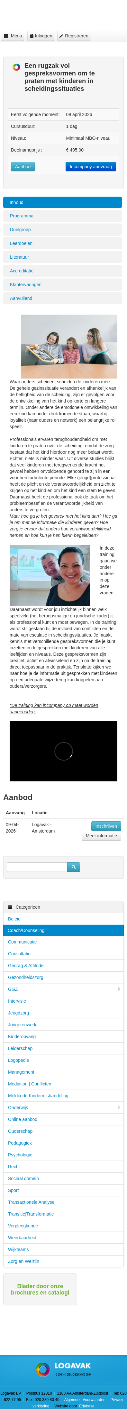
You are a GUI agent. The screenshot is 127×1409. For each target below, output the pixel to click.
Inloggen (40, 35)
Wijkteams (18, 1249)
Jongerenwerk (22, 1024)
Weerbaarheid (22, 1237)
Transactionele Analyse (31, 1202)
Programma (21, 215)
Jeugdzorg (18, 1012)
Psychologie (20, 1154)
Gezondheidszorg (25, 977)
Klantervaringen (25, 284)
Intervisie (17, 1001)
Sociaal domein (23, 1178)
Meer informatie (101, 835)
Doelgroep (20, 229)
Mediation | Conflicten (29, 1083)
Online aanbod (22, 1119)
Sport (13, 1190)
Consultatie (19, 953)
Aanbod (23, 166)
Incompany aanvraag (91, 166)
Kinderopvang (22, 1036)
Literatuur (19, 257)
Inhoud (16, 202)
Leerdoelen (21, 243)
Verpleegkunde (23, 1225)
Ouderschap (20, 1131)
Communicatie (22, 941)
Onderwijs (64, 1107)
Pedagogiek (20, 1143)
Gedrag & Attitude (26, 965)
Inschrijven (106, 826)
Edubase (86, 1406)
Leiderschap (20, 1048)
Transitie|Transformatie (31, 1214)
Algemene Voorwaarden (84, 1399)
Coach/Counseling (26, 930)
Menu (13, 35)
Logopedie (18, 1060)
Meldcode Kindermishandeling (38, 1095)
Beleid (14, 918)
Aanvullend (21, 298)
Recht (14, 1166)
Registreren (73, 35)
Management (21, 1072)
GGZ (64, 989)
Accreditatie (21, 270)
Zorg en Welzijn (23, 1261)
